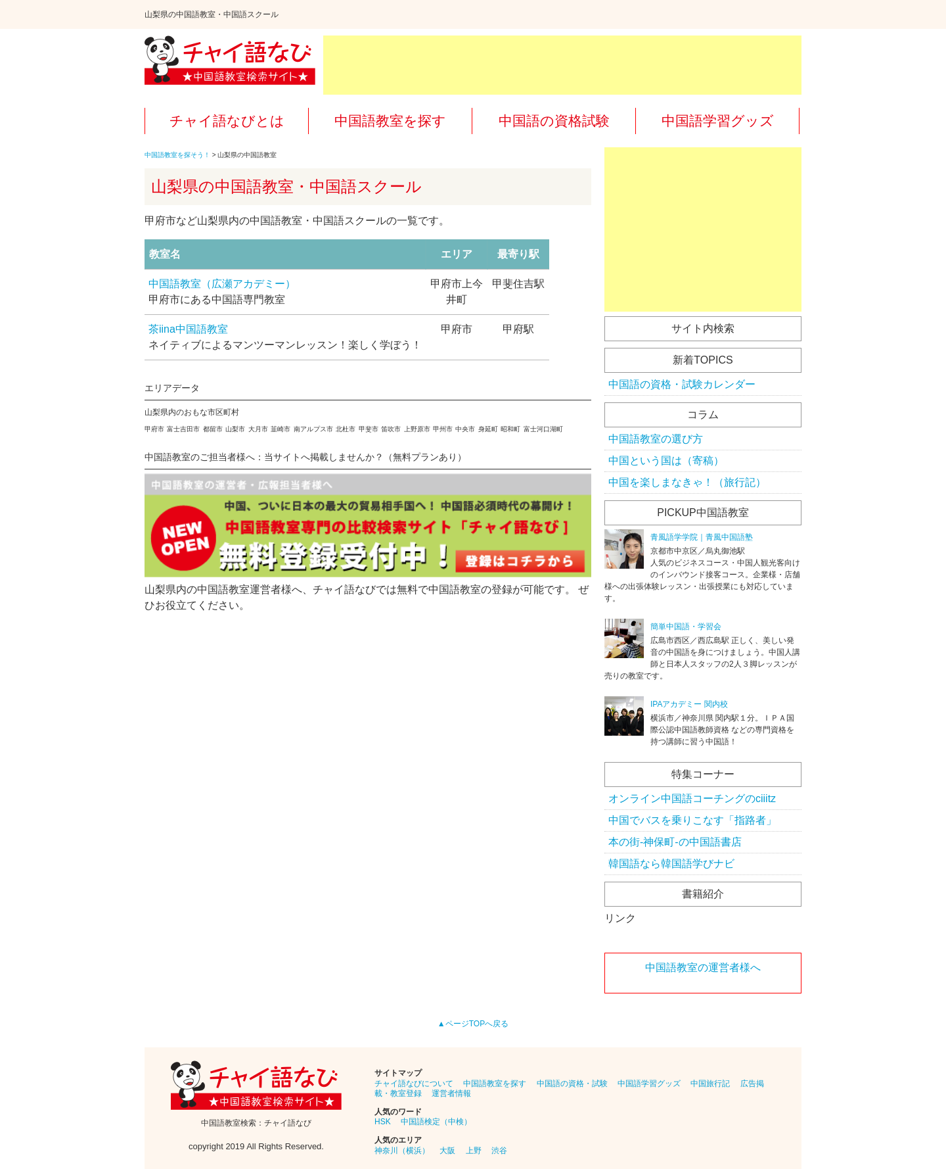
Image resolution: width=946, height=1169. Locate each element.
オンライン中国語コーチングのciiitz (692, 798)
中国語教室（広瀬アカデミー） (222, 283)
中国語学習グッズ (718, 120)
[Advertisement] (562, 65)
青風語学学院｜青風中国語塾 (701, 537)
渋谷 (499, 1150)
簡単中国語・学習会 (685, 626)
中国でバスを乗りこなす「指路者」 (692, 820)
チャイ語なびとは (226, 120)
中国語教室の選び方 (655, 438)
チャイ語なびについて (413, 1083)
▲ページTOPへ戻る (473, 1023)
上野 (474, 1150)
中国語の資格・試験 (572, 1083)
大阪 (447, 1150)
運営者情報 (451, 1093)
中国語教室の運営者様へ (703, 967)
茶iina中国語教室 (188, 329)
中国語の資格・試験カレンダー (681, 384)
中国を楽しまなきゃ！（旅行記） (687, 482)
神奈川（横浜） (402, 1150)
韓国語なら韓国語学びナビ (671, 863)
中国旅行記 (710, 1083)
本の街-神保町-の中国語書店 (675, 841)
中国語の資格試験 (554, 120)
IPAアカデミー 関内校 (689, 704)
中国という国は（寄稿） (666, 460)
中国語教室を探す (390, 120)
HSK (382, 1121)
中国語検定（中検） (436, 1121)
